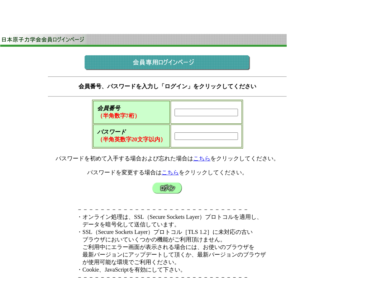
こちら (201, 158)
